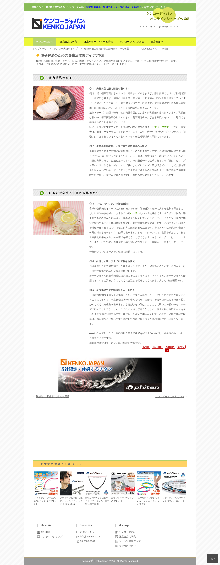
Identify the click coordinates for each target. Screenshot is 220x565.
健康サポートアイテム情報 (98, 41)
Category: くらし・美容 (154, 48)
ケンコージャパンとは (132, 41)
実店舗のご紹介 (127, 545)
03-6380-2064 (87, 541)
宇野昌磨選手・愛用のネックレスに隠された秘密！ (113, 7)
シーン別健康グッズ (129, 541)
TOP (213, 559)
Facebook (157, 347)
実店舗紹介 (157, 41)
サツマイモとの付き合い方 (169, 396)
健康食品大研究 (68, 41)
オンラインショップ (51, 536)
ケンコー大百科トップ (66, 48)
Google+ (170, 347)
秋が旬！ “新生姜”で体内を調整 (52, 396)
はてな (181, 347)
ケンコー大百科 (44, 41)
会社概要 (45, 532)
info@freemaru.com (90, 536)
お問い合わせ (87, 532)
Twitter (146, 347)
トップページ (40, 48)
